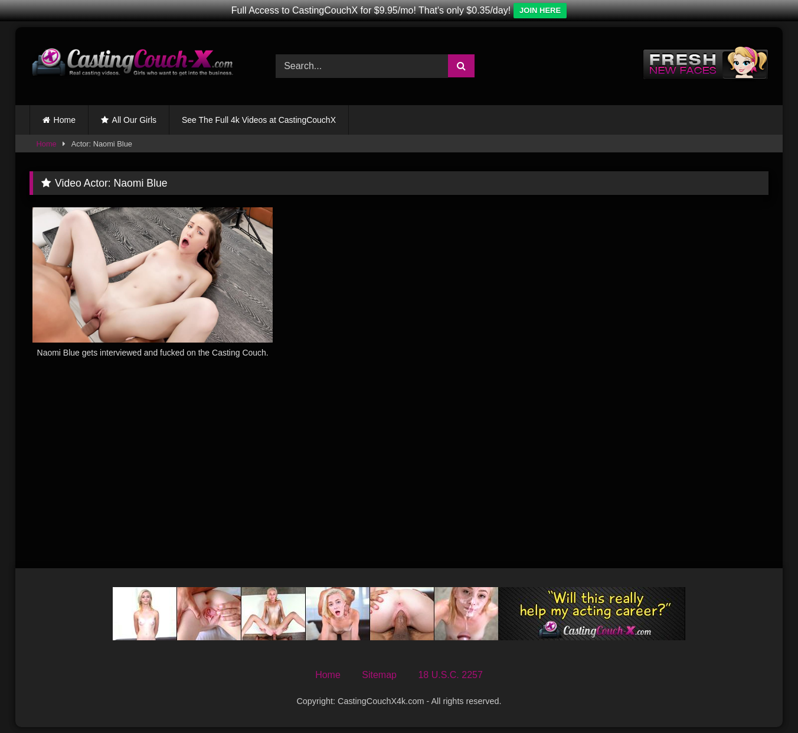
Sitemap (379, 675)
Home (65, 120)
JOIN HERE (540, 10)
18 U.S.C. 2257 (450, 675)
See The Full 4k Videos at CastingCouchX (259, 120)
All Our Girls (134, 120)
